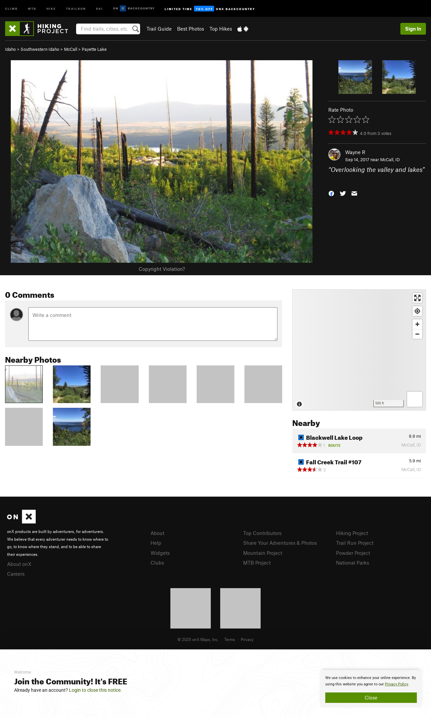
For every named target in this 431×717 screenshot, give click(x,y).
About (157, 533)
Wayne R (355, 152)
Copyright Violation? (162, 269)
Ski (99, 8)
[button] (331, 192)
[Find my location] (417, 311)
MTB (32, 8)
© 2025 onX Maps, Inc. (198, 639)
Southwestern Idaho (40, 49)
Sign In (413, 29)
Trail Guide (159, 29)
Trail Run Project (354, 543)
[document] (371, 689)
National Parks (352, 563)
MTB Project (257, 563)
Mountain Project (262, 553)
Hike (51, 8)
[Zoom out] (417, 334)
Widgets (160, 553)
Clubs (157, 563)
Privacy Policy (396, 684)
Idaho (10, 49)
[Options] (414, 399)
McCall (70, 49)
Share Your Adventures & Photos (280, 543)
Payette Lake (94, 49)
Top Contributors (262, 533)
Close (371, 697)
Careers (16, 574)
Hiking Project (352, 533)
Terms (229, 639)
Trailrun (76, 8)
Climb (11, 8)
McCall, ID (390, 159)
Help (156, 543)
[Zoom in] (417, 324)
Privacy (247, 639)
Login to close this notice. (95, 690)
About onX (19, 564)
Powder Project (353, 553)
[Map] (359, 350)
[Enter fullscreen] (417, 298)
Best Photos (190, 29)
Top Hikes (220, 29)
